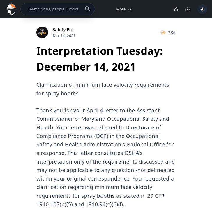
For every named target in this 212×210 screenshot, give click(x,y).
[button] (123, 9)
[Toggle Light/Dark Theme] (202, 9)
